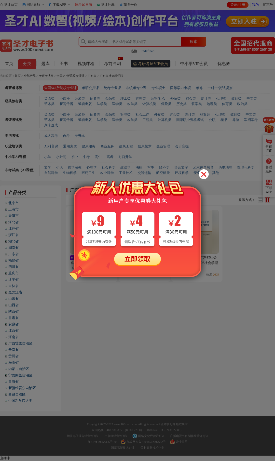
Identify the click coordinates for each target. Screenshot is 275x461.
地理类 (212, 104)
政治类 (242, 104)
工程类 (147, 120)
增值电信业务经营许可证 (83, 436)
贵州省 (13, 356)
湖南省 (13, 248)
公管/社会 (158, 98)
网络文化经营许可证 (151, 436)
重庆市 (13, 273)
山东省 (13, 299)
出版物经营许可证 (116, 436)
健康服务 (89, 146)
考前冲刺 (113, 62)
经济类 (80, 98)
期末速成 (51, 125)
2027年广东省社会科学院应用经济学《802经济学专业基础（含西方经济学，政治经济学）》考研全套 (91, 268)
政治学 (125, 167)
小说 (59, 167)
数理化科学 (245, 167)
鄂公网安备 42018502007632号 (146, 442)
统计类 (206, 98)
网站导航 (33, 5)
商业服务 (107, 146)
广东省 (92, 76)
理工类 (125, 98)
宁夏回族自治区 (20, 375)
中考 (86, 157)
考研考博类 (46, 76)
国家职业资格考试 (190, 120)
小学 (47, 157)
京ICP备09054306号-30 (102, 442)
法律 (139, 167)
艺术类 (49, 104)
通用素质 (70, 146)
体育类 (227, 104)
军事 (150, 167)
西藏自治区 (17, 394)
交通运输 (144, 173)
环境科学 (182, 173)
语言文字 (181, 167)
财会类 (191, 98)
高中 (98, 157)
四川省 (13, 267)
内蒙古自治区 (18, 369)
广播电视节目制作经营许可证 (189, 436)
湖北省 (13, 241)
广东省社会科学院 (111, 76)
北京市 (13, 203)
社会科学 (108, 167)
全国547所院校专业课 (70, 76)
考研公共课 (90, 88)
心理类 (221, 98)
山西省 (13, 305)
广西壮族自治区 (20, 343)
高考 (110, 157)
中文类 (252, 98)
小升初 (61, 157)
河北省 (13, 222)
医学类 (117, 104)
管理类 (141, 98)
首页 (9, 63)
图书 (63, 63)
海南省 (13, 362)
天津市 (13, 216)
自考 (66, 136)
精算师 (205, 114)
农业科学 (107, 173)
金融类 (110, 98)
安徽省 (13, 324)
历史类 (181, 104)
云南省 (13, 350)
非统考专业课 (136, 88)
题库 (45, 63)
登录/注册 (237, 5)
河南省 (13, 337)
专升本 (80, 136)
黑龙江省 (15, 292)
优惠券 (268, 5)
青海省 (13, 381)
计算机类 (149, 104)
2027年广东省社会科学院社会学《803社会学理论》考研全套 (196, 263)
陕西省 (13, 311)
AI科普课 (51, 146)
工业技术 (126, 173)
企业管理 (163, 146)
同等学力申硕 (180, 88)
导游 (235, 120)
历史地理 (225, 167)
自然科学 (51, 173)
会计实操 (182, 146)
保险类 (166, 104)
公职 (212, 120)
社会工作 (142, 114)
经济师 (80, 114)
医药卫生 (88, 173)
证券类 (95, 98)
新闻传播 (66, 104)
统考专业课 (112, 88)
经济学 (164, 167)
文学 (47, 167)
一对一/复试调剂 (220, 88)
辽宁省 (13, 279)
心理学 (91, 167)
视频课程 (86, 63)
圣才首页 (11, 5)
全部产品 (30, 76)
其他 (215, 173)
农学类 (132, 104)
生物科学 (70, 173)
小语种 (64, 98)
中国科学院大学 (20, 401)
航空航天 (163, 173)
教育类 (236, 98)
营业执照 (182, 442)
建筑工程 (126, 146)
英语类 (49, 98)
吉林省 (13, 286)
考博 (199, 88)
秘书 (223, 120)
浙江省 (13, 235)
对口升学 (125, 157)
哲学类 (197, 104)
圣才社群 (108, 5)
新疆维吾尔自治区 (22, 388)
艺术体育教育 (203, 167)
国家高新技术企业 (123, 447)
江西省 (13, 330)
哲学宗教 (75, 167)
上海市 (13, 209)
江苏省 (13, 228)
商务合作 (130, 5)
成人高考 (51, 136)
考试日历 (85, 5)
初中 (74, 157)
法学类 (102, 104)
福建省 (13, 260)
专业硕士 (158, 88)
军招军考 (251, 120)
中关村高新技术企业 (151, 447)
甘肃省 (13, 318)
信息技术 (144, 146)
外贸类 (175, 98)
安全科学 (200, 173)
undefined (147, 51)
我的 (255, 5)
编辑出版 (85, 104)
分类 (27, 63)
